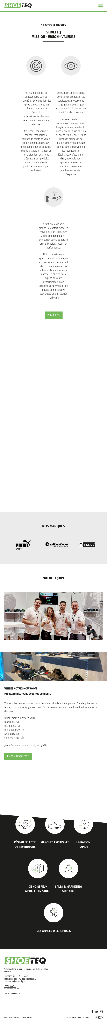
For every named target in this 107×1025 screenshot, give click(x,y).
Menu (100, 6)
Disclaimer (16, 1018)
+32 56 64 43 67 (10, 986)
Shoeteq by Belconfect (81, 1018)
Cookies (7, 1018)
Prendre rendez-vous (18, 756)
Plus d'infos (53, 315)
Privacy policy (27, 1018)
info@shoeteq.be (11, 989)
